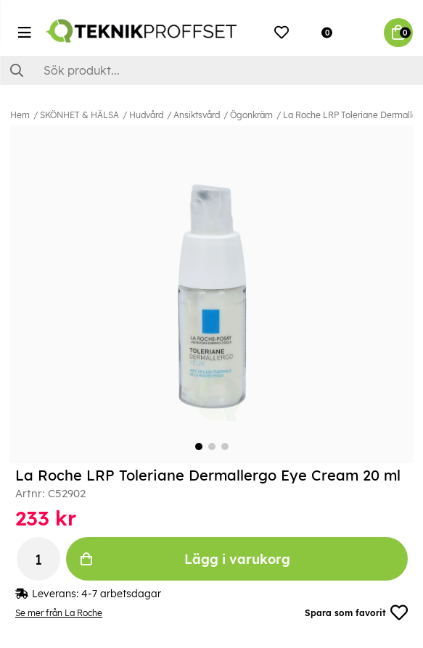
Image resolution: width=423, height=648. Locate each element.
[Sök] (211, 70)
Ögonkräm (251, 114)
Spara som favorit (356, 612)
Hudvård (146, 114)
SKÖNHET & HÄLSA (79, 114)
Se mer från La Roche (58, 612)
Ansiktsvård (196, 114)
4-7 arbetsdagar (121, 593)
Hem (20, 114)
